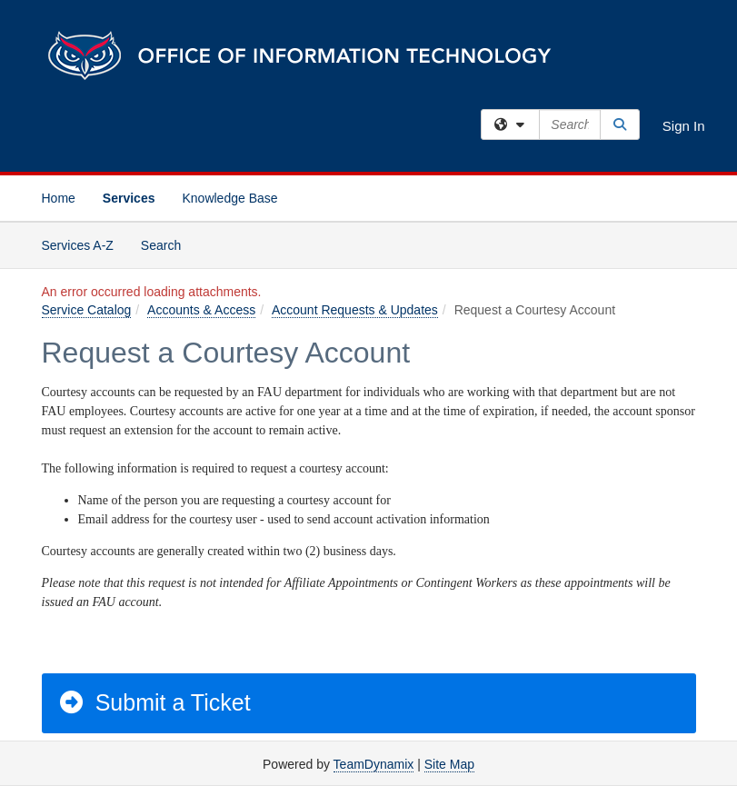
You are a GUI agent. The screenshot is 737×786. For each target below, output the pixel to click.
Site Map (449, 764)
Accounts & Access (201, 310)
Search (167, 244)
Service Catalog (87, 310)
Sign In (683, 126)
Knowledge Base (229, 198)
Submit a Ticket (154, 702)
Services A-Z (78, 245)
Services (129, 198)
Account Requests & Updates (355, 310)
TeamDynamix (374, 764)
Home (58, 198)
